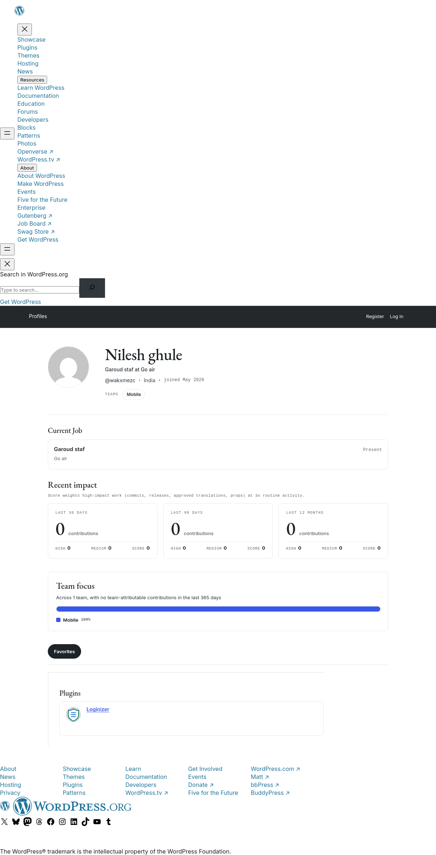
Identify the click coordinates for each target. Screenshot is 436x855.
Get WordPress (20, 301)
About (8, 768)
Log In (396, 316)
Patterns (74, 792)
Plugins (73, 784)
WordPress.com (276, 768)
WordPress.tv (146, 792)
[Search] (92, 288)
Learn (133, 768)
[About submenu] (27, 168)
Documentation (146, 776)
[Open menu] (7, 133)
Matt (260, 776)
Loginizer (98, 709)
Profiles (38, 316)
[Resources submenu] (32, 80)
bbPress (265, 784)
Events (197, 776)
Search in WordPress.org (34, 274)
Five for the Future (213, 792)
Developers (140, 784)
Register (375, 316)
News (8, 776)
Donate (201, 784)
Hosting (10, 784)
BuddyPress (270, 792)
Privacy (10, 792)
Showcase (77, 768)
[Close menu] (24, 30)
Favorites (64, 651)
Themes (74, 776)
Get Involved (205, 768)
